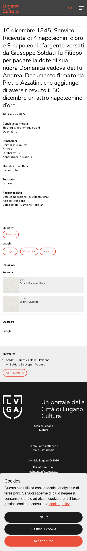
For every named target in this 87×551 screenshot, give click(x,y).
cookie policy (59, 504)
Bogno (10, 251)
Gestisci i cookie (43, 529)
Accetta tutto (43, 541)
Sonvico (11, 234)
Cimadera (29, 251)
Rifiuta (43, 517)
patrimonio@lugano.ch (43, 471)
